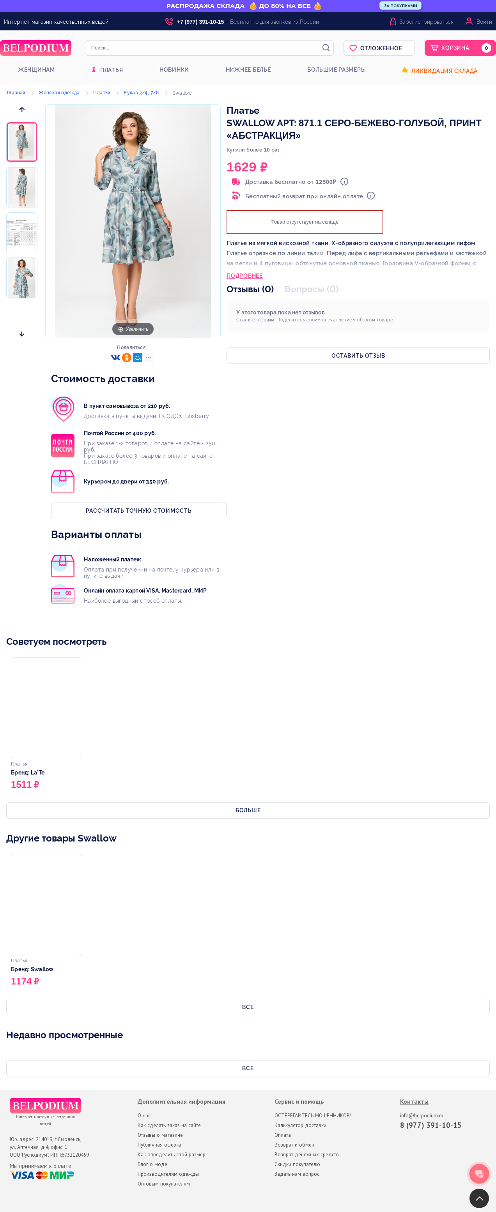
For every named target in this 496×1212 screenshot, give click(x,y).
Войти (484, 22)
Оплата (283, 1134)
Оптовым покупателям (164, 1183)
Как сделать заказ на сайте (169, 1125)
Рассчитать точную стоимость (138, 511)
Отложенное (381, 48)
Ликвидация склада (444, 71)
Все (247, 1007)
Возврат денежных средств (307, 1154)
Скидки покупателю (297, 1164)
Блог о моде (152, 1164)
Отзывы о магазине (160, 1134)
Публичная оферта (159, 1144)
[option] (21, 142)
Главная (16, 92)
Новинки (174, 70)
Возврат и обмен (294, 1144)
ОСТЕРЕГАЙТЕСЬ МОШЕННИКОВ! (313, 1115)
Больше (248, 810)
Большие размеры (336, 70)
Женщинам (36, 70)
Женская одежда (59, 92)
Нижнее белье (248, 70)
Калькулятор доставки (300, 1125)
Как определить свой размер (171, 1154)
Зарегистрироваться (426, 22)
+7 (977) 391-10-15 (200, 22)
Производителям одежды (168, 1173)
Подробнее (245, 276)
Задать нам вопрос (297, 1173)
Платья (111, 70)
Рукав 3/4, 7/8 (141, 92)
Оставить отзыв (358, 356)
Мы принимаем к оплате (40, 1166)
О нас (144, 1115)
